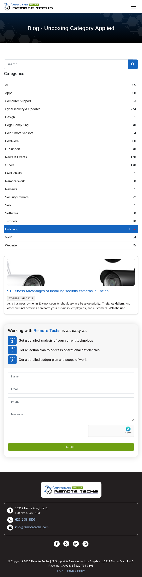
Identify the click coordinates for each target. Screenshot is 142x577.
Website (11, 245)
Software (11, 213)
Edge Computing (17, 125)
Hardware (12, 141)
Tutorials (11, 221)
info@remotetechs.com (32, 527)
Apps (8, 93)
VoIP (8, 237)
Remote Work (15, 181)
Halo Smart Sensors (19, 133)
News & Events (16, 157)
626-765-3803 (25, 519)
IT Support (12, 149)
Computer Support (18, 101)
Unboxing (11, 229)
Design (10, 117)
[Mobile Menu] (134, 7)
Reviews (11, 189)
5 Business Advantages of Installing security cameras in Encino (57, 291)
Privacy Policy (76, 570)
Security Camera (17, 197)
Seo (8, 205)
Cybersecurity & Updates (23, 109)
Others (10, 165)
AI (6, 85)
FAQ (60, 570)
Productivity (13, 173)
